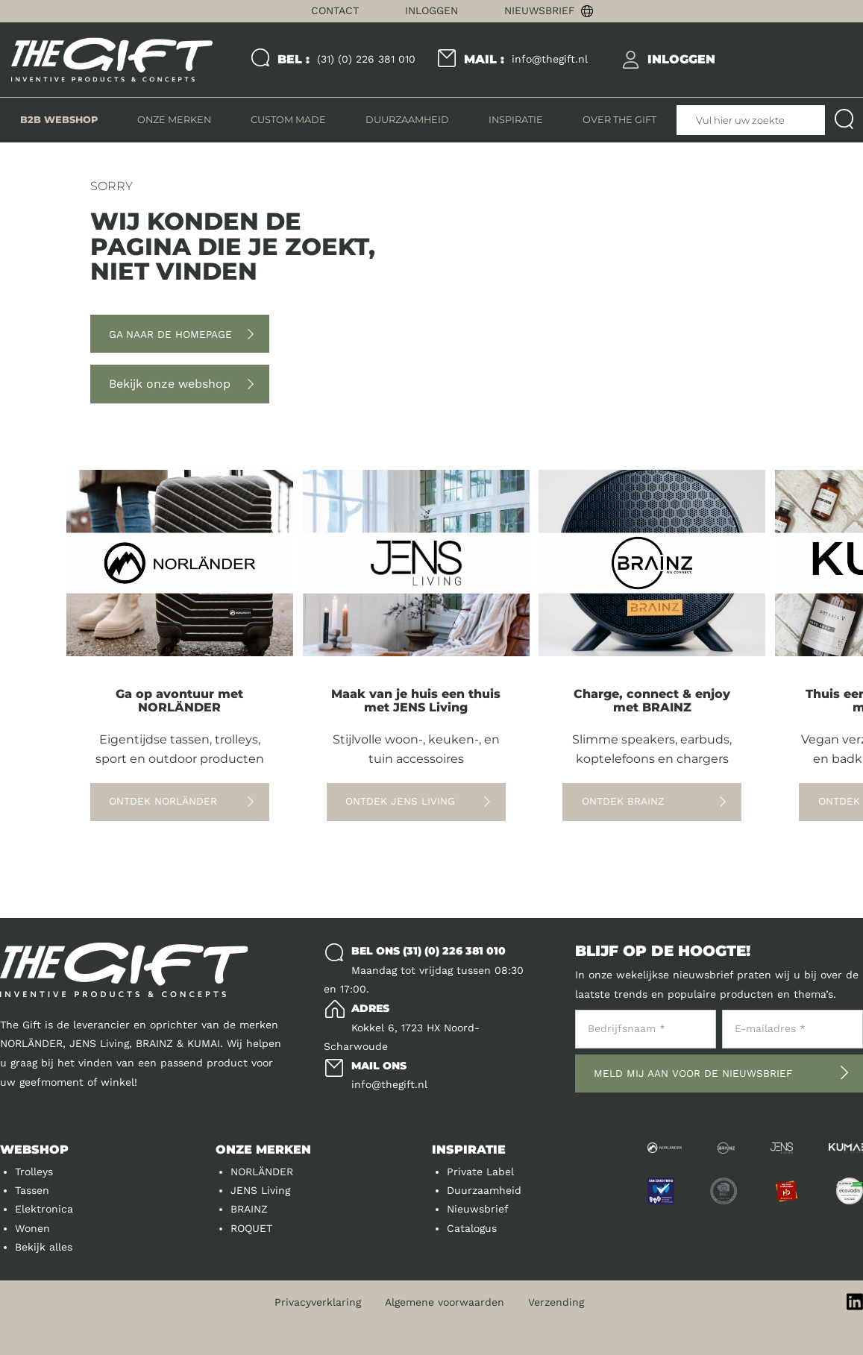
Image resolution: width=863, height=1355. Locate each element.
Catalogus (472, 1228)
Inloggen (431, 10)
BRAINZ (249, 1209)
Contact (335, 10)
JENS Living (260, 1190)
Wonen (32, 1228)
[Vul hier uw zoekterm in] (751, 120)
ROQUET (251, 1228)
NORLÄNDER (261, 1172)
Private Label (480, 1172)
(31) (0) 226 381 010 (346, 59)
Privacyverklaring (317, 1302)
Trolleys (34, 1172)
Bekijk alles (43, 1247)
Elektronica (44, 1209)
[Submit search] (844, 120)
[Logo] (112, 60)
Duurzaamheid (484, 1190)
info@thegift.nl (526, 59)
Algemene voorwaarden (444, 1302)
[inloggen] (681, 59)
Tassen (32, 1190)
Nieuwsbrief (539, 10)
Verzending (556, 1302)
